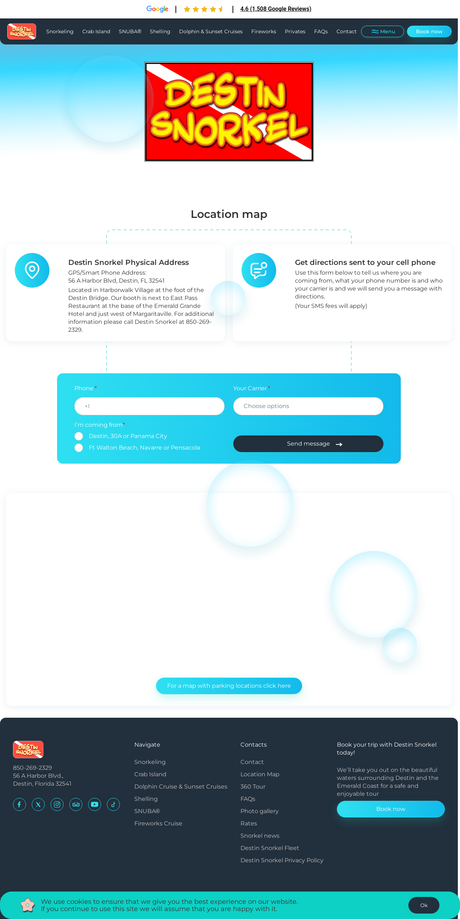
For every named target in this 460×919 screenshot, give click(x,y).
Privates (295, 31)
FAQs (321, 31)
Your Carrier (250, 388)
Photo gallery (259, 811)
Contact (347, 31)
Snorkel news (259, 835)
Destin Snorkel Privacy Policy (282, 860)
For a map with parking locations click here (229, 685)
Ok (424, 905)
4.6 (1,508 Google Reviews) (276, 8)
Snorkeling (60, 31)
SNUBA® (130, 31)
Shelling (160, 31)
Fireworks (263, 31)
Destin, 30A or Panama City (128, 436)
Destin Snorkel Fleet (269, 848)
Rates (248, 823)
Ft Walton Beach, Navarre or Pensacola (144, 447)
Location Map (259, 774)
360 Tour (252, 786)
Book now (429, 31)
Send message (308, 443)
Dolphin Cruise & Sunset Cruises (180, 786)
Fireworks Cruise (158, 823)
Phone (84, 388)
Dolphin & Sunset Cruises (211, 31)
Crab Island (96, 31)
